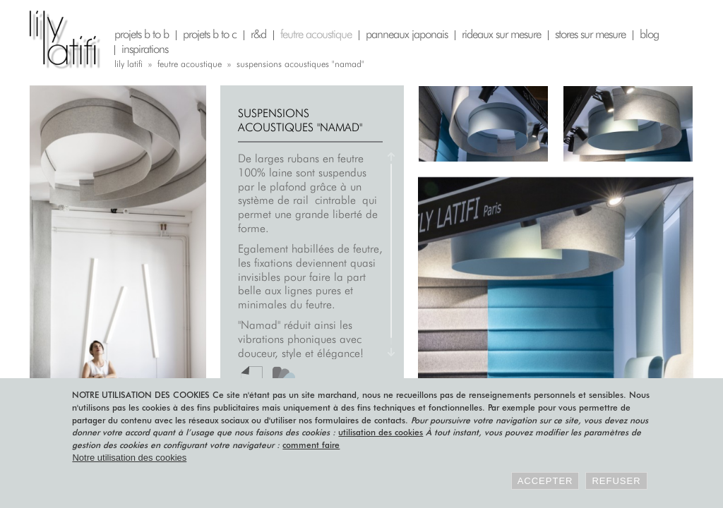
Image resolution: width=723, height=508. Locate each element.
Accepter (545, 481)
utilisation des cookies (380, 432)
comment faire (311, 445)
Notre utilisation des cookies (129, 457)
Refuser (616, 481)
